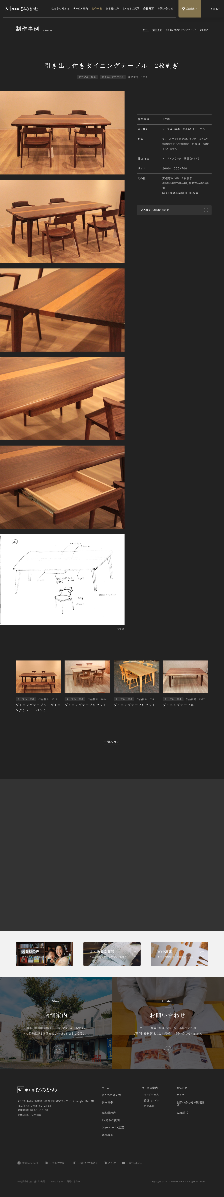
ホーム (146, 30)
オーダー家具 (151, 1095)
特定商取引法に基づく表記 (31, 1181)
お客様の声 (112, 8)
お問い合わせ (165, 8)
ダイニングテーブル (193, 129)
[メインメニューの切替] (212, 9)
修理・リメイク (151, 1100)
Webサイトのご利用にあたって (66, 1181)
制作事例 (97, 8)
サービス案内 (80, 8)
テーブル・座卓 (171, 129)
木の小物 (149, 1106)
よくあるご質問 (131, 8)
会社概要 (148, 8)
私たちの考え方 (60, 8)
